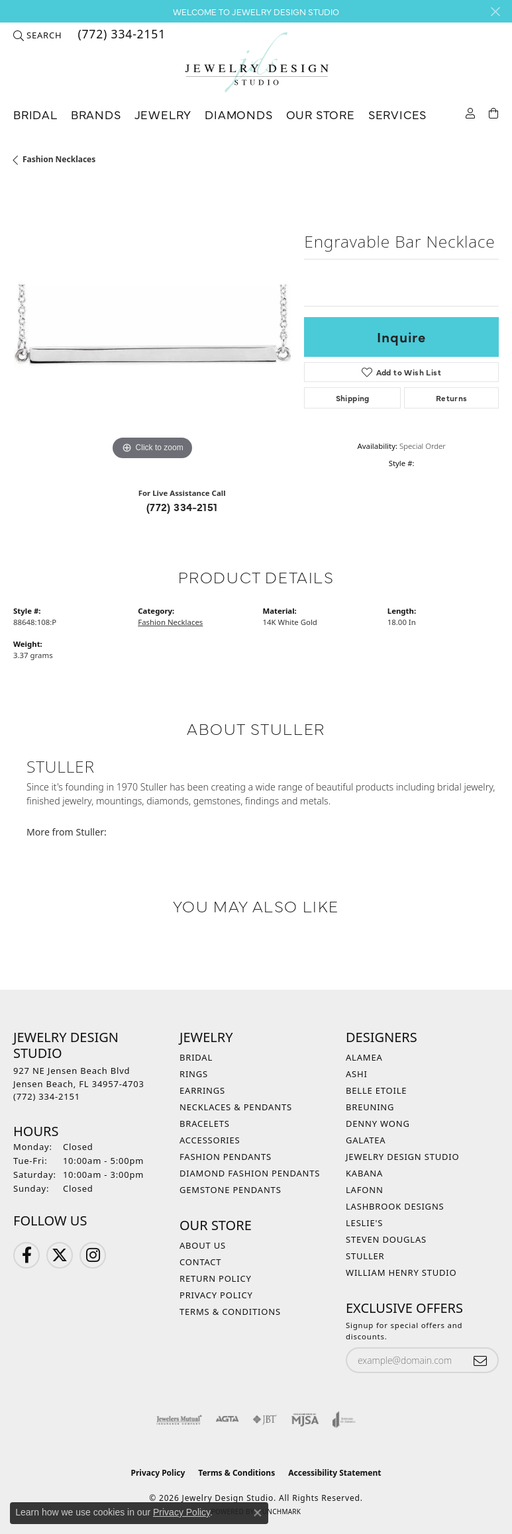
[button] (37, 35)
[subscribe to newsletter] (480, 1360)
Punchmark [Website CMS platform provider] (279, 1511)
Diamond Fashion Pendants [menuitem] (249, 1173)
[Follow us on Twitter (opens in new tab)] (59, 1255)
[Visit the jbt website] (265, 1419)
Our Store (320, 114)
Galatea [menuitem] (365, 1140)
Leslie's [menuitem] (364, 1223)
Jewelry (163, 114)
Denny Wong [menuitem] (378, 1123)
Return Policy (215, 1278)
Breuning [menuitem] (370, 1107)
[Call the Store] (46, 1096)
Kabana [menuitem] (364, 1173)
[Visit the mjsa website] (305, 1419)
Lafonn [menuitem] (365, 1190)
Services (397, 114)
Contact (200, 1262)
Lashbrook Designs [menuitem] (395, 1206)
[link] (120, 35)
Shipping (353, 398)
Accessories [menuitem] (209, 1140)
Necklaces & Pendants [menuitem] (235, 1107)
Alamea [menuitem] (364, 1057)
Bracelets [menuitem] (204, 1123)
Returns (452, 398)
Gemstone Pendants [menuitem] (230, 1190)
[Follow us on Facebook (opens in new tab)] (26, 1255)
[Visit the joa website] (344, 1419)
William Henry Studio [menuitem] (401, 1272)
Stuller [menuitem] (365, 1256)
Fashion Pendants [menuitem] (225, 1157)
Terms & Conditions (230, 1312)
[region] (152, 324)
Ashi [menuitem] (357, 1074)
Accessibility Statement (334, 1472)
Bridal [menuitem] (196, 1057)
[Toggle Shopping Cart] (494, 112)
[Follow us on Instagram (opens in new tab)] (92, 1255)
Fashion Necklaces (59, 159)
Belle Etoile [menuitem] (376, 1090)
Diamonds (238, 114)
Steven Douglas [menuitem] (386, 1239)
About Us (202, 1245)
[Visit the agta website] (227, 1419)
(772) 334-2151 (182, 506)
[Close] (495, 11)
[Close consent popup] (258, 1513)
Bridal (35, 114)
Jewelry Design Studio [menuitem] (402, 1157)
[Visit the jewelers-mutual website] (179, 1419)
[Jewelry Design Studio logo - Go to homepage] (256, 62)
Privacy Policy (216, 1295)
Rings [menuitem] (193, 1074)
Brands (96, 114)
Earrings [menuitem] (202, 1090)
